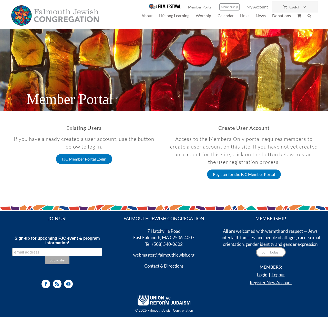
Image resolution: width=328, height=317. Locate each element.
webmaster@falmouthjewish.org (163, 255)
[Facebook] (46, 284)
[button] (309, 15)
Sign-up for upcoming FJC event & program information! (57, 240)
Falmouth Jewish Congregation (170, 310)
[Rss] (57, 284)
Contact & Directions (163, 266)
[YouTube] (68, 284)
